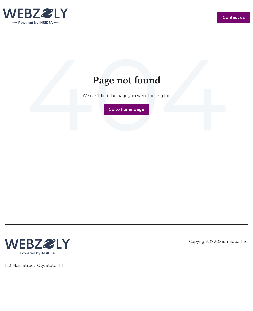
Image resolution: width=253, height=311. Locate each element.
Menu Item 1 (32, 191)
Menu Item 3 (162, 191)
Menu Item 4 (220, 191)
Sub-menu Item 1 (36, 196)
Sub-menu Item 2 (37, 207)
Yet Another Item (102, 196)
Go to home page (126, 109)
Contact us (234, 17)
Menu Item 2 (98, 191)
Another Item (34, 202)
